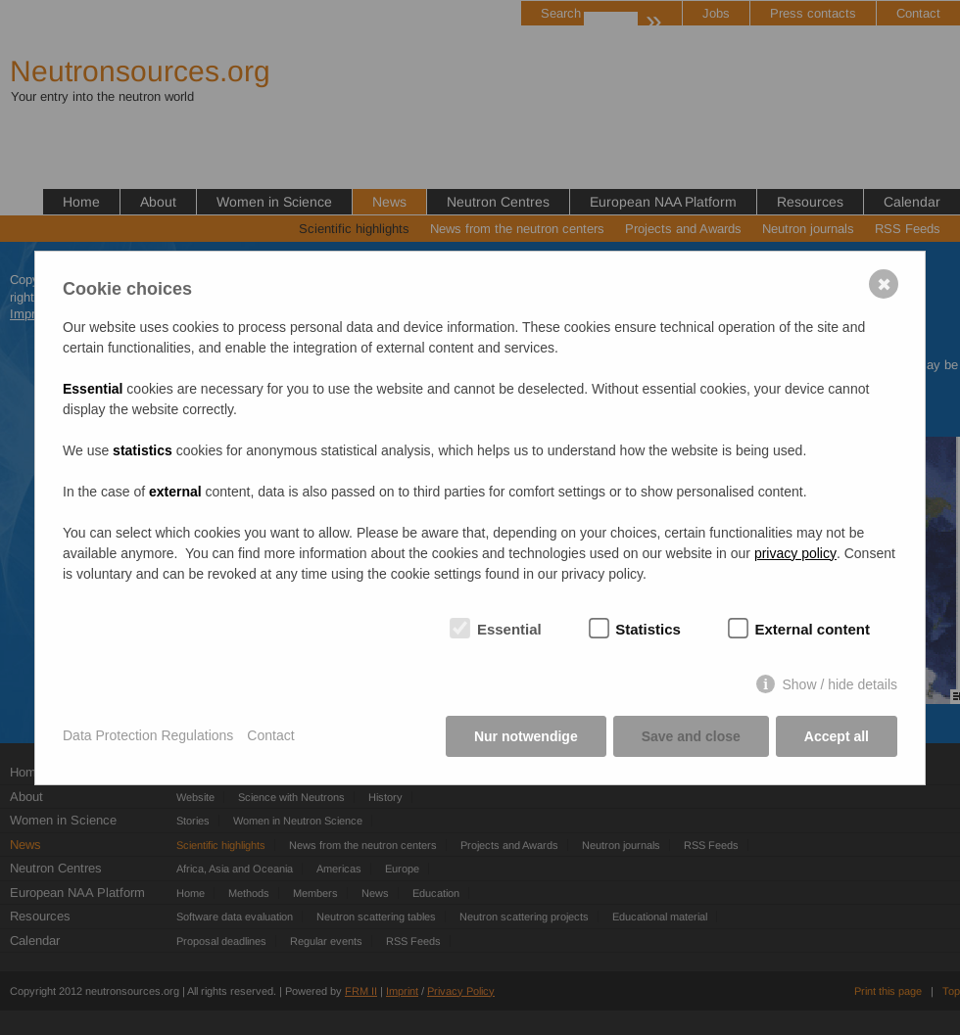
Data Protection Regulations (148, 735)
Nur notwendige (526, 736)
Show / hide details (839, 684)
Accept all (836, 736)
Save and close (691, 736)
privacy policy (795, 553)
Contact (270, 735)
